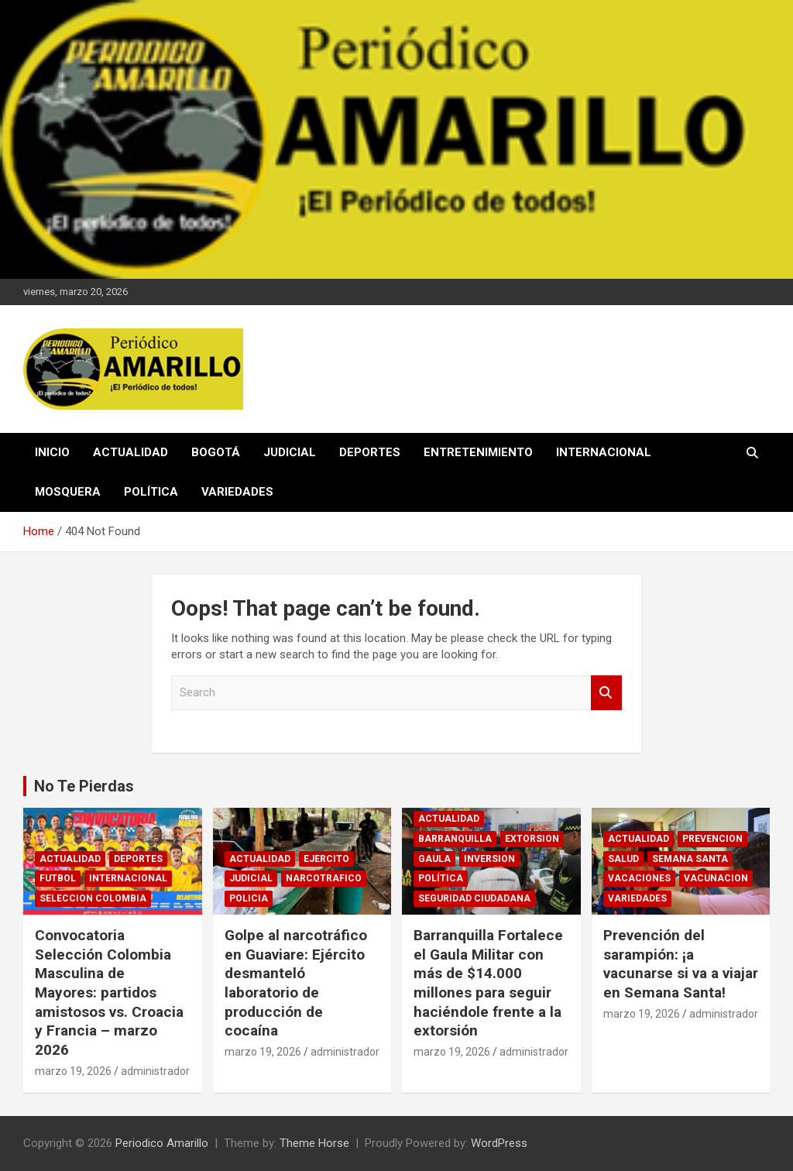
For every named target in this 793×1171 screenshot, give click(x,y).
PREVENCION (712, 838)
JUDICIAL (289, 452)
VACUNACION (716, 878)
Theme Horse (314, 1143)
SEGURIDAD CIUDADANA (474, 898)
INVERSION (489, 858)
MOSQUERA (68, 492)
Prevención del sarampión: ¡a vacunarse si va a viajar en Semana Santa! (680, 963)
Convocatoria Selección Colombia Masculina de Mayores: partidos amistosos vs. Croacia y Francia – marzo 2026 (109, 992)
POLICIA (248, 898)
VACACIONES (639, 878)
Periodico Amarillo (161, 1143)
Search (606, 692)
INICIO (52, 452)
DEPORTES (369, 452)
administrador (155, 1071)
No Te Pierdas (84, 786)
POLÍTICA (151, 492)
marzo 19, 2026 (73, 1071)
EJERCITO (326, 858)
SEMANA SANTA (690, 858)
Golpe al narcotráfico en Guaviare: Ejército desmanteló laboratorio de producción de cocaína (296, 982)
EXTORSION (532, 838)
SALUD (623, 858)
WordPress (499, 1143)
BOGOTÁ (215, 452)
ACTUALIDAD (130, 452)
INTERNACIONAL (603, 452)
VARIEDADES (237, 492)
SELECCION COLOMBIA (92, 898)
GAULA (434, 858)
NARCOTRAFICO (324, 878)
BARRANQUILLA (455, 838)
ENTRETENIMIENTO (478, 452)
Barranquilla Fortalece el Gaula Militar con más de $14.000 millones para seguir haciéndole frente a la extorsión (488, 982)
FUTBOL (57, 878)
